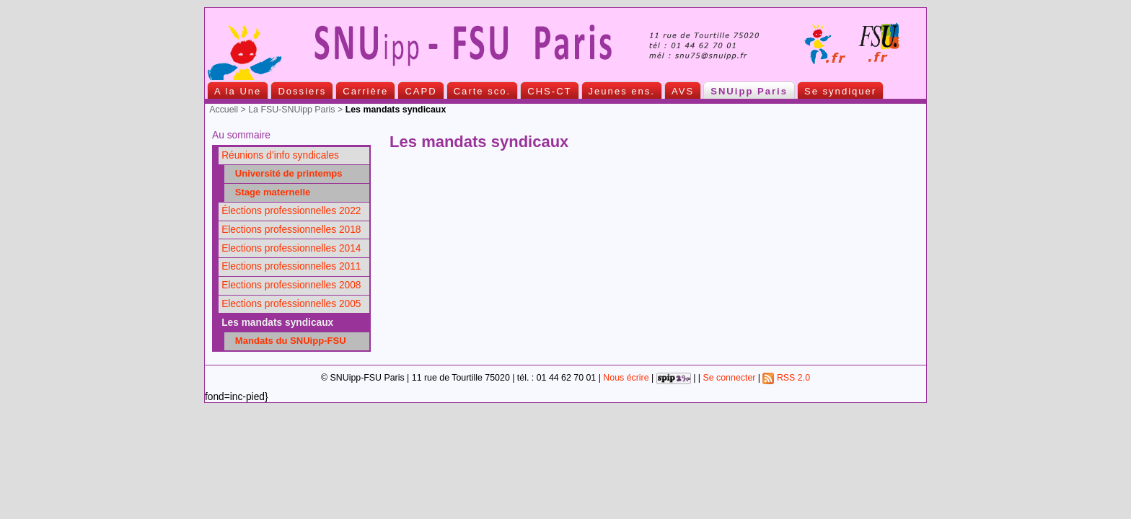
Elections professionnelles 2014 (291, 248)
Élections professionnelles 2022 (291, 210)
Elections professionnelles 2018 (291, 229)
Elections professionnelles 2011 (291, 266)
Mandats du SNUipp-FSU (286, 340)
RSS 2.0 (786, 378)
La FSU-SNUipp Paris (291, 110)
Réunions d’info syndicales (280, 155)
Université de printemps (285, 173)
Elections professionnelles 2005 (291, 303)
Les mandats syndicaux (277, 322)
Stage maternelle (268, 192)
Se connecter (729, 378)
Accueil (223, 110)
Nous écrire (625, 378)
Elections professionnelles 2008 (291, 285)
